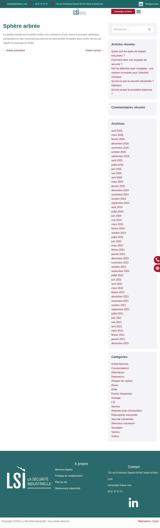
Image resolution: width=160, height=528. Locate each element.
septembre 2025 (120, 156)
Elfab (114, 389)
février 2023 (118, 249)
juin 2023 (116, 241)
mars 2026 (117, 135)
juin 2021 (116, 317)
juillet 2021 (117, 313)
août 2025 (116, 160)
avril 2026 (116, 130)
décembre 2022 (120, 258)
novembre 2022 (120, 262)
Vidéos (115, 436)
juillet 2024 (117, 211)
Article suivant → (95, 50)
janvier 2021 (118, 339)
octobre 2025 (118, 152)
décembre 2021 (120, 296)
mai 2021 (116, 322)
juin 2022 (116, 279)
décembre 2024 (120, 190)
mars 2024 (117, 224)
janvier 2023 (118, 254)
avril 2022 (116, 284)
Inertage (116, 398)
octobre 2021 (118, 305)
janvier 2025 (118, 186)
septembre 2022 (120, 271)
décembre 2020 (120, 343)
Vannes (115, 432)
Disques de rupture (121, 381)
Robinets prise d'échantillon (126, 410)
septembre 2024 (120, 203)
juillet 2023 (117, 237)
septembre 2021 (120, 309)
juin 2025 (116, 169)
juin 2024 (116, 215)
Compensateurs (120, 368)
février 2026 (118, 139)
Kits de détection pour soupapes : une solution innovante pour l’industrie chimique (132, 72)
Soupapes (117, 427)
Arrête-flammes (119, 364)
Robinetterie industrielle (124, 415)
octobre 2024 (118, 198)
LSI (113, 402)
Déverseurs (117, 376)
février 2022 (118, 292)
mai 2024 (116, 220)
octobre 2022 (118, 266)
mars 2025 (117, 181)
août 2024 (116, 207)
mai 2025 (116, 173)
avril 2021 (116, 326)
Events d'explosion (121, 393)
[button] (138, 11)
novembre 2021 (120, 301)
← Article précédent (14, 50)
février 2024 (118, 228)
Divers (114, 385)
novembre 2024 (120, 194)
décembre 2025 (120, 143)
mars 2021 (117, 330)
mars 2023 (117, 245)
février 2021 (118, 335)
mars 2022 (117, 288)
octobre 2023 (118, 233)
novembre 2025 (120, 147)
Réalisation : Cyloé (148, 521)
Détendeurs (117, 372)
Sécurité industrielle (122, 419)
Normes (115, 406)
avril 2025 (116, 177)
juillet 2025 (117, 164)
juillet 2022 (117, 275)
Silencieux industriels (123, 423)
